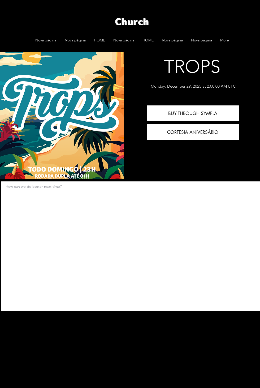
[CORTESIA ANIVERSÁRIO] (193, 132)
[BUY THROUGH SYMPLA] (193, 113)
